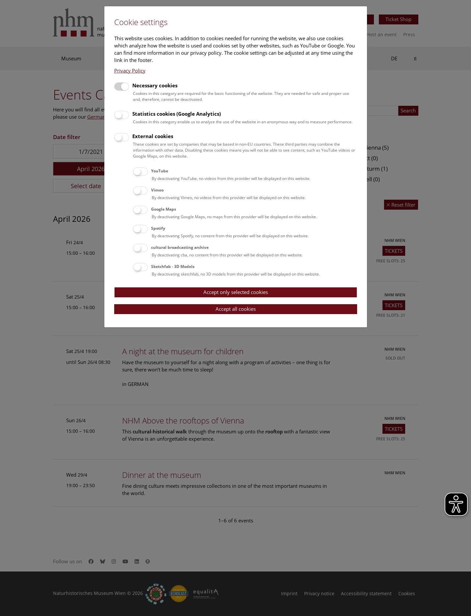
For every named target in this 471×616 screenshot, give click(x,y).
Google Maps (163, 209)
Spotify (158, 228)
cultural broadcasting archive (180, 247)
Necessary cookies (154, 85)
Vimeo (157, 190)
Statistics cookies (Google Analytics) (176, 113)
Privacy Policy (129, 70)
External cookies (152, 136)
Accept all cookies (236, 309)
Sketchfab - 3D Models (173, 266)
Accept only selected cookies (235, 292)
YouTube (159, 171)
